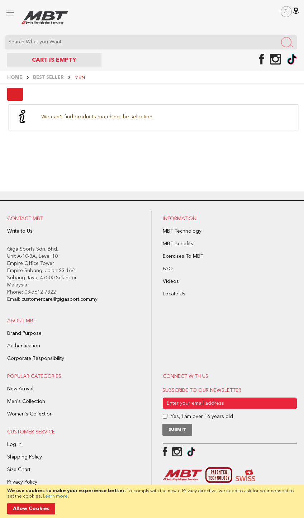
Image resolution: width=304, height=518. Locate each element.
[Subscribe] (177, 430)
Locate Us (174, 293)
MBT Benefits (178, 243)
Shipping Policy (24, 457)
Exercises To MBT (183, 256)
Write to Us (20, 231)
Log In (14, 444)
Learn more (55, 496)
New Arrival (20, 388)
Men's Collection (26, 401)
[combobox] (151, 42)
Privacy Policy (22, 482)
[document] (152, 501)
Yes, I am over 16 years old (202, 416)
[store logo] (45, 17)
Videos (171, 281)
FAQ (168, 268)
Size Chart (18, 469)
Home (15, 77)
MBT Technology (182, 231)
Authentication (23, 345)
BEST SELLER (49, 77)
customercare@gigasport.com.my (60, 299)
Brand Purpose (24, 333)
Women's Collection (30, 414)
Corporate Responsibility (35, 358)
